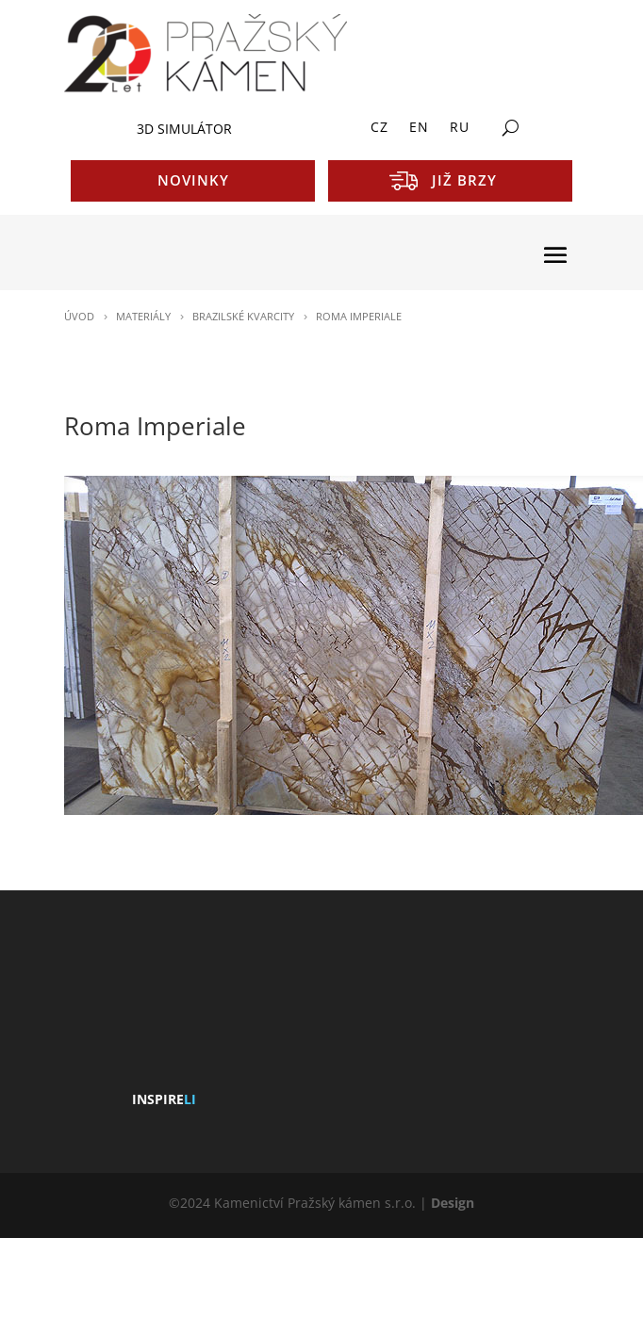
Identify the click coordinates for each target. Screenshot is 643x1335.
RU (460, 128)
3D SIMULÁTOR (184, 129)
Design (452, 1203)
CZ (379, 128)
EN (419, 128)
